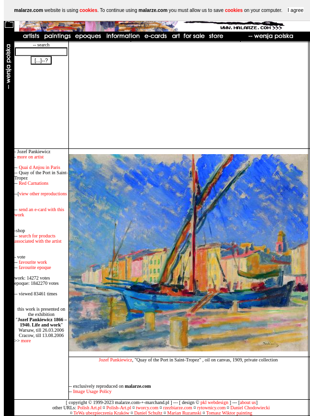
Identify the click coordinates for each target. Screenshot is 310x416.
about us (248, 402)
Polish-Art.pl (118, 407)
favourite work (33, 262)
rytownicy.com (211, 407)
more (26, 340)
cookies (88, 10)
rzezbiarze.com (177, 407)
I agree (295, 10)
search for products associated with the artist (38, 238)
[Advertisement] (188, 95)
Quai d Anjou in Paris (39, 167)
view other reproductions (43, 193)
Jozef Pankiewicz (116, 359)
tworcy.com (147, 407)
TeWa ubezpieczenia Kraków (102, 413)
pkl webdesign (214, 402)
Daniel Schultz (148, 413)
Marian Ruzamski (184, 413)
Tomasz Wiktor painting (229, 413)
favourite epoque (35, 267)
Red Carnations (33, 183)
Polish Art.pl (90, 407)
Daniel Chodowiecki (250, 407)
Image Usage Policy (92, 391)
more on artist (30, 156)
